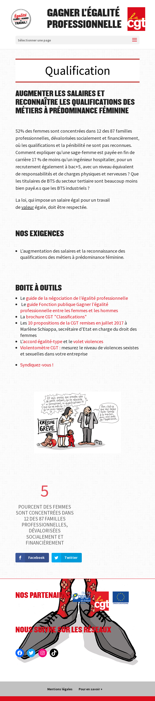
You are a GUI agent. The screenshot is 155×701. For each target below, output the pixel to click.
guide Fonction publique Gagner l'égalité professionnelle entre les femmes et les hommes (69, 307)
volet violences (88, 341)
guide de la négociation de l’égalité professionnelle (76, 298)
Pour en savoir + (90, 689)
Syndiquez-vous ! (36, 365)
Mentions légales (60, 689)
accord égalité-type (42, 341)
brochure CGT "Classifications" (56, 317)
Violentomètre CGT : (40, 347)
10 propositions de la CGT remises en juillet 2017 (76, 323)
